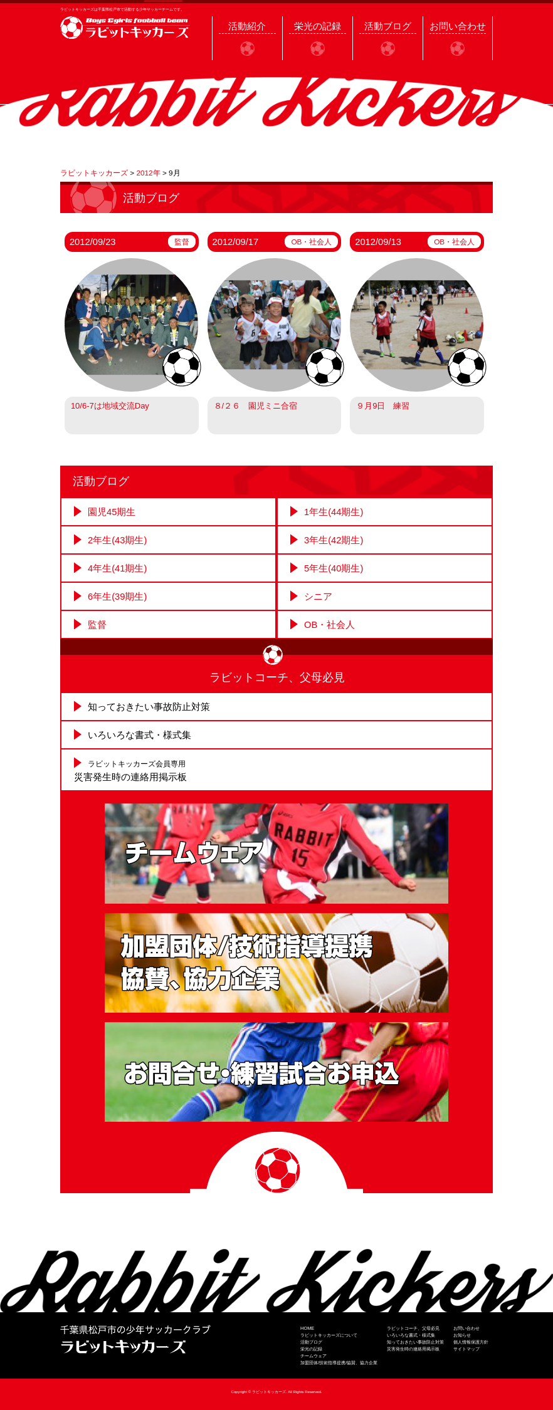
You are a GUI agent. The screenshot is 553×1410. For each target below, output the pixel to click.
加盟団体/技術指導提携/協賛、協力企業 (338, 1363)
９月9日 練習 (382, 405)
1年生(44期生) (333, 512)
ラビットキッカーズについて (328, 1335)
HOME (307, 1328)
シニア (318, 597)
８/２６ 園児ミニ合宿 (256, 405)
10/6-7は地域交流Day (110, 405)
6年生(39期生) (117, 597)
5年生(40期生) (333, 568)
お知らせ (462, 1335)
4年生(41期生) (117, 568)
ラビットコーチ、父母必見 (413, 1328)
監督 (181, 242)
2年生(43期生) (117, 540)
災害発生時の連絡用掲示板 (413, 1349)
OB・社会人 (311, 242)
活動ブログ (311, 1342)
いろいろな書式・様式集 (139, 735)
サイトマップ (466, 1349)
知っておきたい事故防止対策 (149, 707)
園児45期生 (111, 512)
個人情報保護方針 (470, 1342)
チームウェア (313, 1356)
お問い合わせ (466, 1328)
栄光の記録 (311, 1349)
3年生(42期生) (333, 540)
